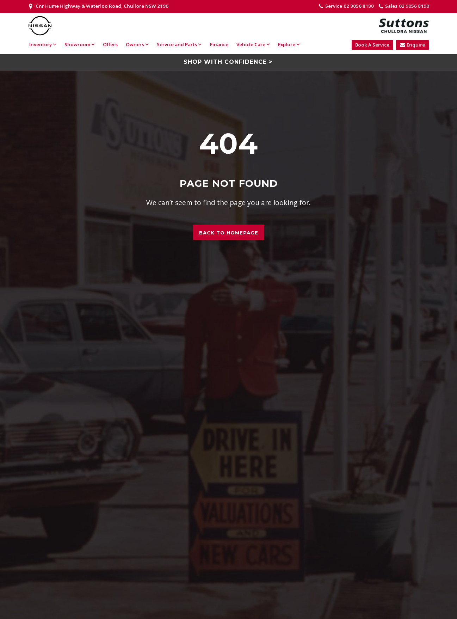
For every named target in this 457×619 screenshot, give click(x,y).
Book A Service (372, 45)
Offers (110, 44)
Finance (219, 44)
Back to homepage (228, 232)
